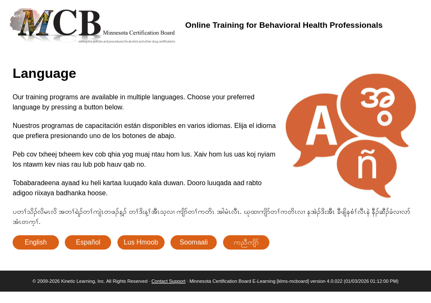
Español (88, 242)
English (36, 242)
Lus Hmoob (141, 242)
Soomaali (194, 242)
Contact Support (169, 281)
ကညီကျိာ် (246, 242)
